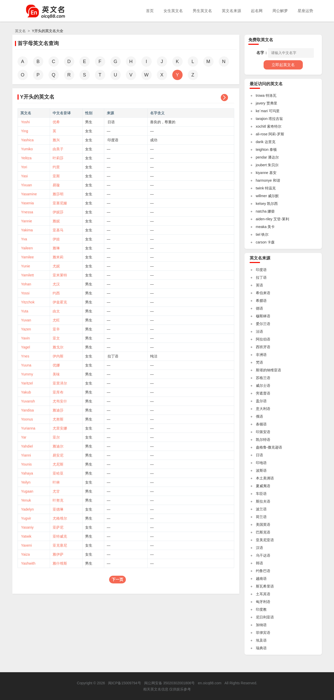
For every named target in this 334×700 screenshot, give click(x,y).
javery (260, 103)
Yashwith (28, 563)
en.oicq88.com (209, 683)
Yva (24, 239)
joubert (261, 165)
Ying (24, 131)
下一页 (117, 579)
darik (260, 142)
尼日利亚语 (265, 617)
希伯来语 (263, 293)
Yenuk (26, 500)
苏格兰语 (263, 378)
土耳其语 (263, 594)
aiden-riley (264, 219)
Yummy (27, 374)
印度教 (261, 609)
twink (260, 188)
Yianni (26, 455)
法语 (259, 331)
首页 (150, 10)
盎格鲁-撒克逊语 (269, 447)
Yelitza (26, 158)
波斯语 (261, 470)
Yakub (26, 392)
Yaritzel (27, 383)
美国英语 (263, 524)
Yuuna (26, 365)
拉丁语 (113, 356)
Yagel (25, 347)
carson (261, 242)
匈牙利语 (263, 602)
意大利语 (263, 409)
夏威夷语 (263, 486)
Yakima (27, 230)
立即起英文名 (283, 65)
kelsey (261, 204)
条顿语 (261, 424)
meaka (261, 227)
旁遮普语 (263, 393)
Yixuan (26, 185)
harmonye (264, 180)
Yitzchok (28, 302)
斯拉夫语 (263, 501)
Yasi (24, 176)
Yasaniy (27, 527)
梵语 (259, 362)
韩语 (259, 563)
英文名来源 (231, 10)
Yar (24, 437)
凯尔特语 (263, 439)
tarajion (262, 119)
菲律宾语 (263, 633)
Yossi (25, 293)
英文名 (20, 31)
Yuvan (26, 320)
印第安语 (263, 432)
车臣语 (261, 494)
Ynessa (27, 212)
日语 (111, 122)
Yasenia (27, 203)
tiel (258, 234)
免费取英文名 (260, 40)
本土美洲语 (265, 478)
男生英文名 (202, 10)
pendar (261, 157)
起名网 (257, 10)
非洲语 (261, 355)
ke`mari (262, 111)
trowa (260, 95)
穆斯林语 (263, 316)
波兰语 (261, 509)
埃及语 (261, 640)
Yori (24, 167)
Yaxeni (26, 545)
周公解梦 (280, 10)
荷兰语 (261, 517)
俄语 (259, 416)
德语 (259, 308)
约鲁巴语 (263, 571)
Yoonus (27, 419)
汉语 (259, 548)
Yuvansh (28, 401)
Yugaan (27, 491)
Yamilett (27, 275)
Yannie (26, 221)
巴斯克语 (263, 532)
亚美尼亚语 (265, 540)
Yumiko (27, 149)
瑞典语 (261, 648)
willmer (261, 196)
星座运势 (305, 10)
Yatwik (26, 536)
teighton (262, 149)
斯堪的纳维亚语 (268, 370)
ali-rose (262, 134)
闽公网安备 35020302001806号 (169, 683)
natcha (261, 211)
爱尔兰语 (263, 324)
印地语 (261, 463)
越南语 (261, 578)
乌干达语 (263, 555)
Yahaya (27, 473)
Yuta (24, 311)
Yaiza (25, 554)
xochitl (261, 126)
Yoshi (25, 122)
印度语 (113, 140)
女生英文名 (173, 10)
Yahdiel (27, 446)
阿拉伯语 (263, 339)
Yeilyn (26, 482)
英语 (259, 285)
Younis (26, 464)
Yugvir (26, 518)
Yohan (26, 284)
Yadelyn (27, 509)
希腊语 (261, 301)
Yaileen (27, 248)
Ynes (25, 356)
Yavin (25, 338)
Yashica (27, 140)
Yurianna (28, 428)
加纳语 (261, 625)
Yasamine (29, 194)
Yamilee (27, 257)
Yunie (25, 266)
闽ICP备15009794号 (124, 683)
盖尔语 (261, 401)
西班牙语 (263, 347)
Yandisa (27, 410)
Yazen (26, 329)
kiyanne (262, 173)
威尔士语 (263, 385)
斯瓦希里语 (265, 586)
